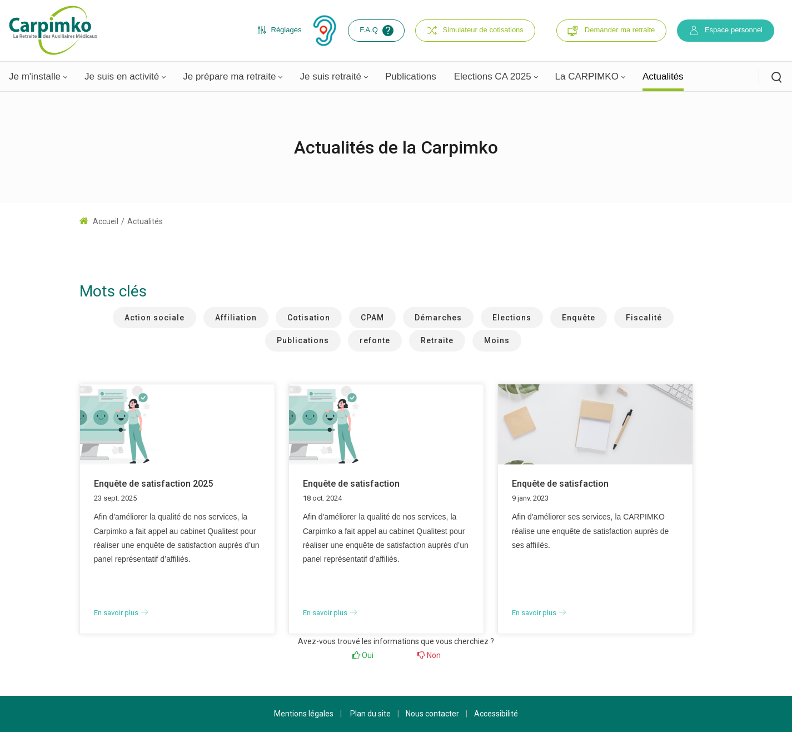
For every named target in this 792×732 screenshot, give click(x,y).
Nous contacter (432, 713)
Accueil (98, 221)
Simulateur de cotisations (475, 30)
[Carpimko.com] (52, 30)
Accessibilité (496, 713)
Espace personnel (726, 30)
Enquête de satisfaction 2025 (153, 483)
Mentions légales (303, 713)
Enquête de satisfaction (351, 483)
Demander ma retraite (620, 30)
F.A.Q (378, 30)
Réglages (279, 30)
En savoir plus (120, 613)
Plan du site (370, 713)
